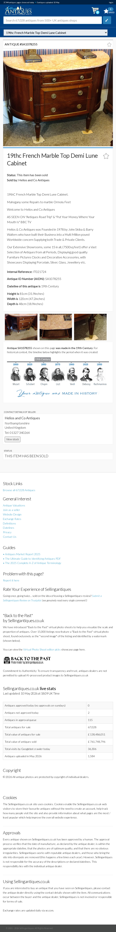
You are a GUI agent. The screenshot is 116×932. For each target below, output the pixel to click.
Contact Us (9, 536)
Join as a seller (11, 510)
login (111, 2)
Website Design (12, 514)
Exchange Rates (12, 519)
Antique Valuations (14, 505)
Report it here (11, 580)
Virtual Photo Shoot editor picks (42, 649)
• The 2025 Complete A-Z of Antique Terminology (32, 563)
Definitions (9, 523)
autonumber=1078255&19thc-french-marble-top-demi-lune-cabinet (56, 32)
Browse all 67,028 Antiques (19, 490)
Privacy (7, 532)
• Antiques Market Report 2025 (21, 554)
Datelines (8, 527)
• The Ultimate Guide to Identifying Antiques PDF (32, 558)
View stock (12, 439)
